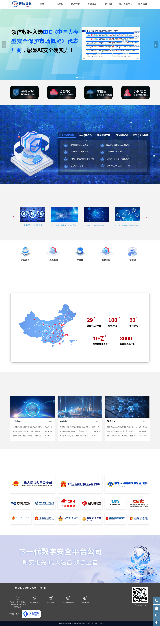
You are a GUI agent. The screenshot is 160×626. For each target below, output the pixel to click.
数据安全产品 (103, 135)
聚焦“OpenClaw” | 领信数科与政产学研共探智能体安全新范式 (122, 427)
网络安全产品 (122, 135)
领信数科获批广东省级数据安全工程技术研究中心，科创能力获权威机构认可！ (75, 427)
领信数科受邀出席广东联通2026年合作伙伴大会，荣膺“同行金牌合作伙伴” (28, 427)
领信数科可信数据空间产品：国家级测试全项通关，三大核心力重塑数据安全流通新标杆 (28, 436)
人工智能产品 (85, 135)
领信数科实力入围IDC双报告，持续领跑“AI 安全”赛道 (28, 431)
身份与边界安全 (66, 135)
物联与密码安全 (140, 135)
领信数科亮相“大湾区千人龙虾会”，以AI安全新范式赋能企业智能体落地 (75, 431)
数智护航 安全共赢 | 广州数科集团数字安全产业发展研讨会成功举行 (75, 436)
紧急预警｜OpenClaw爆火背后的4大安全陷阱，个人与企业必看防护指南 (122, 431)
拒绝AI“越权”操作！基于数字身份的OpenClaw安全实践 (122, 436)
